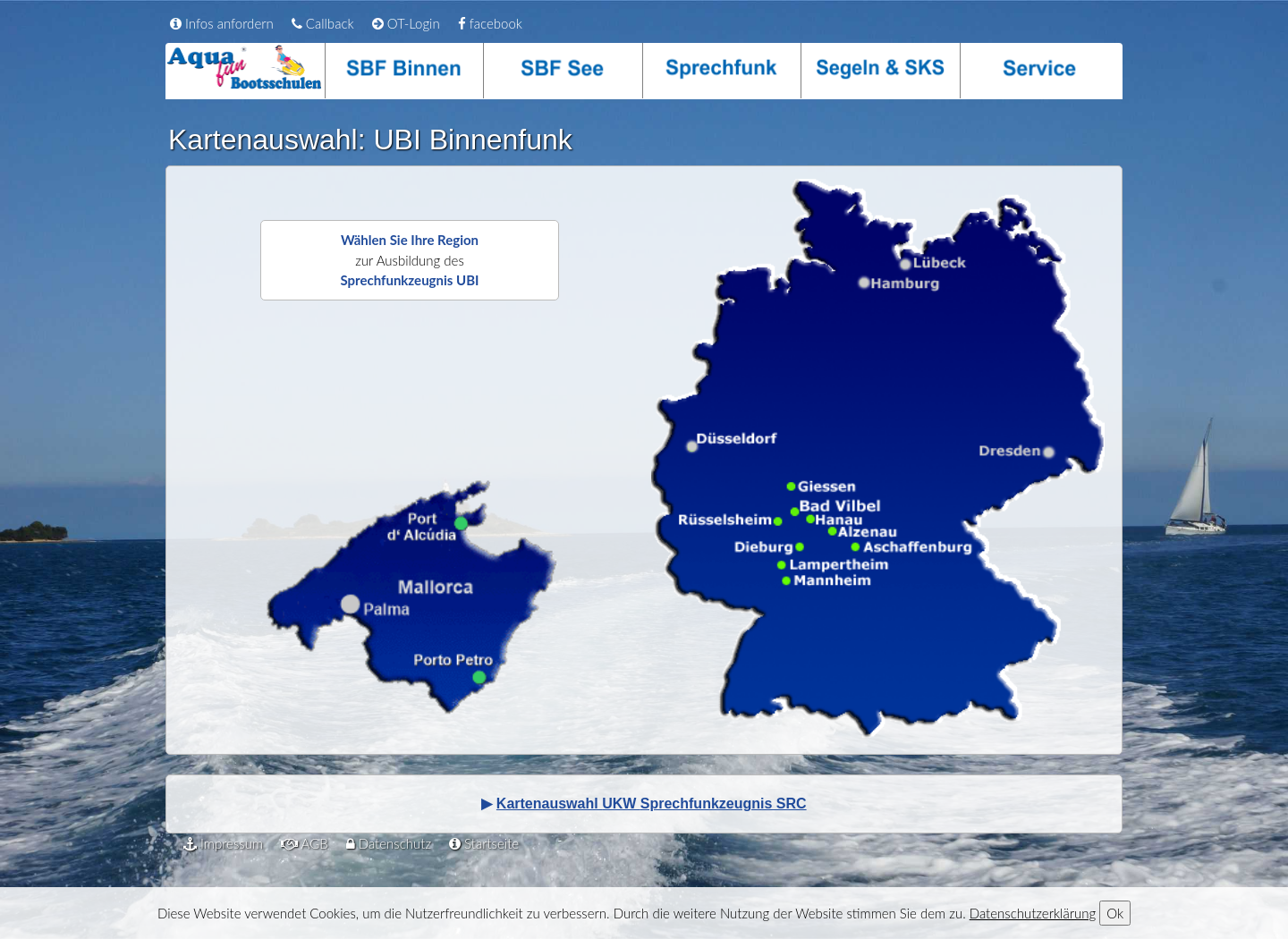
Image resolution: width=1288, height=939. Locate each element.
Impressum (223, 843)
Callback (323, 23)
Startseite (484, 843)
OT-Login (406, 23)
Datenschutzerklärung (1033, 913)
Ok (1114, 913)
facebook (490, 23)
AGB (304, 843)
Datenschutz (388, 843)
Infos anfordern (222, 23)
